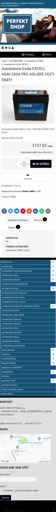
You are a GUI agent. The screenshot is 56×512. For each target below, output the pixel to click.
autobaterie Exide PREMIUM (14, 293)
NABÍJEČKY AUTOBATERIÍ (11, 367)
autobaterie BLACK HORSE (13, 345)
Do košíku (40, 164)
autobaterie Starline (11, 319)
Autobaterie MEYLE (10, 328)
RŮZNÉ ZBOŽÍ (7, 394)
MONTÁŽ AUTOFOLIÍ (9, 385)
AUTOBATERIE (28, 266)
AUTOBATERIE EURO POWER (12, 315)
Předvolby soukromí (9, 503)
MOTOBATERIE (28, 372)
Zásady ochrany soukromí (31, 503)
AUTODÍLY (5, 376)
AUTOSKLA (28, 354)
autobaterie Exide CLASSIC (14, 302)
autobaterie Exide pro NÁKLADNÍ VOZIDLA (29, 306)
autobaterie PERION (10, 341)
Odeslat (5, 497)
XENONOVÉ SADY (28, 381)
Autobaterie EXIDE (28, 288)
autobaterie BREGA (10, 337)
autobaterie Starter (11, 324)
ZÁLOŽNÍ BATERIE (28, 359)
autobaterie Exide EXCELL (13, 297)
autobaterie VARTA (28, 275)
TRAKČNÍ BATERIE (28, 363)
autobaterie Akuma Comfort (14, 284)
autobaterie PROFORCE (11, 332)
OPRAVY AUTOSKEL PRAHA (12, 389)
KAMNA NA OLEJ (28, 350)
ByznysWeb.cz (31, 510)
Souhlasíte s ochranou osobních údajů (20, 490)
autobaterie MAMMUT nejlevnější (28, 271)
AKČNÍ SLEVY (28, 262)
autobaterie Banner (28, 280)
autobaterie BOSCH (10, 310)
